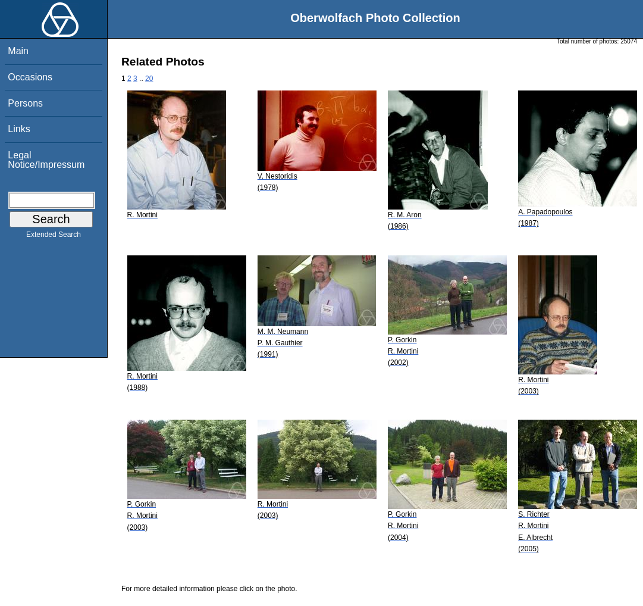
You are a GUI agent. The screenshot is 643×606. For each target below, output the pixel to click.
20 (149, 78)
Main (18, 51)
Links (19, 129)
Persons (25, 103)
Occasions (30, 77)
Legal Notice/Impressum (46, 160)
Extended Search (53, 236)
